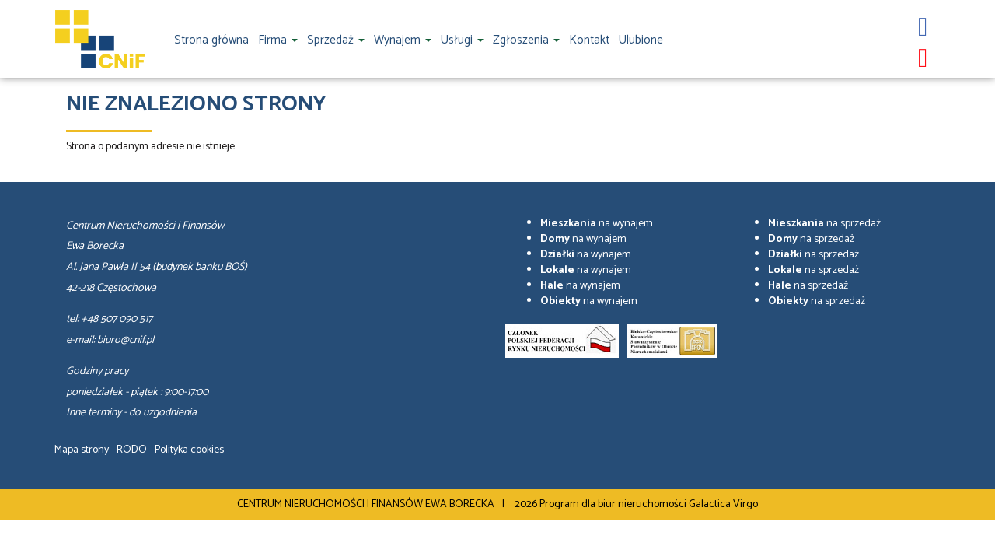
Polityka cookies (189, 450)
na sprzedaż (824, 224)
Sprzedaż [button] (336, 40)
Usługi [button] (462, 40)
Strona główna (211, 40)
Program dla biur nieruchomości (614, 504)
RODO (132, 450)
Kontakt (589, 40)
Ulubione (641, 40)
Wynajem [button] (402, 40)
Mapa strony (81, 450)
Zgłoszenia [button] (526, 40)
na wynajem (596, 224)
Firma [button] (278, 40)
